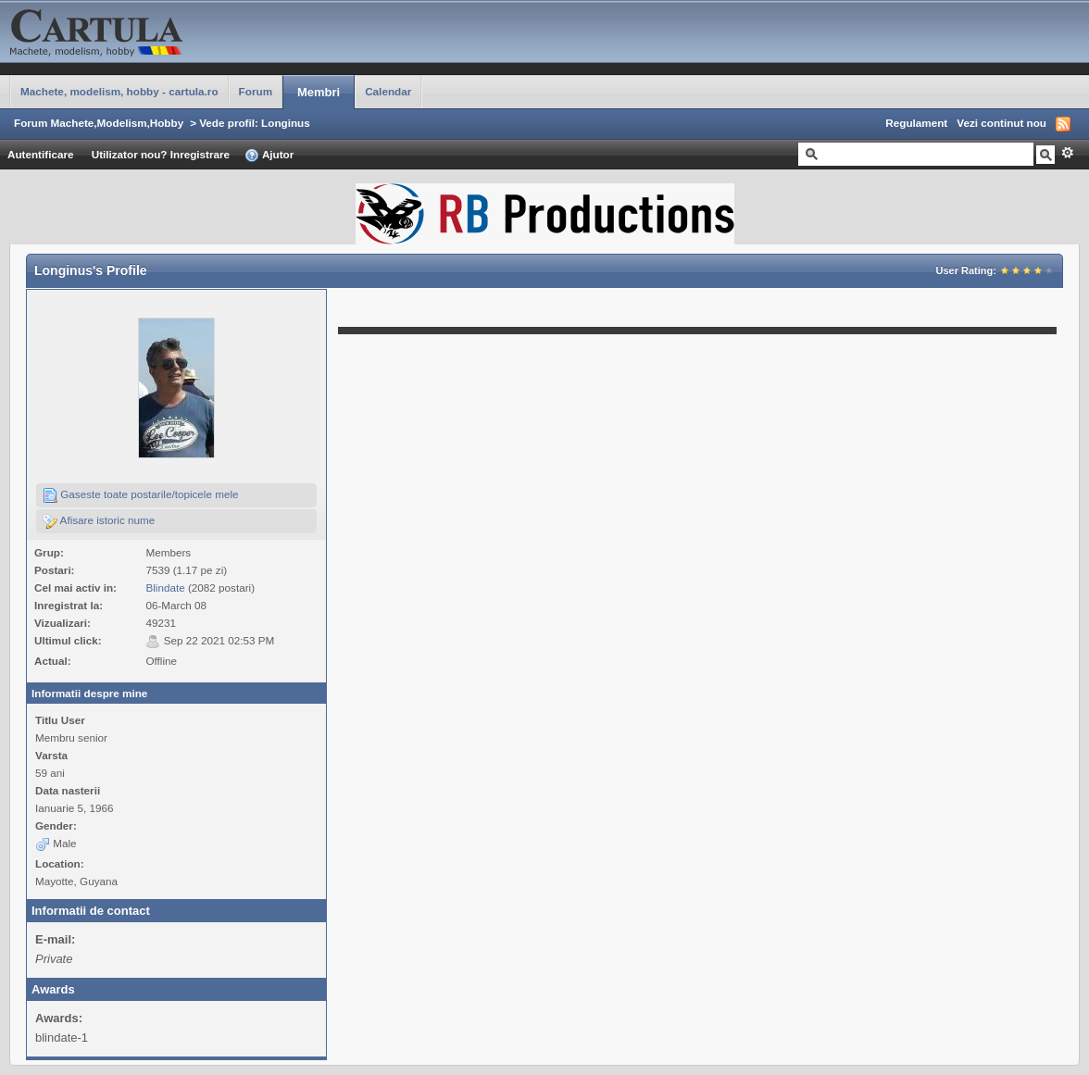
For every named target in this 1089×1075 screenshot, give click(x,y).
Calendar (388, 91)
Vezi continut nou (1001, 123)
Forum (255, 91)
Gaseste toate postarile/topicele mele (141, 495)
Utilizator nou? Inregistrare (161, 154)
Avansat (1067, 153)
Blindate (164, 587)
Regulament (916, 123)
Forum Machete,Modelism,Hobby (98, 123)
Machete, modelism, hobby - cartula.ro (119, 91)
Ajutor (269, 155)
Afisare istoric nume (99, 521)
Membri (318, 92)
